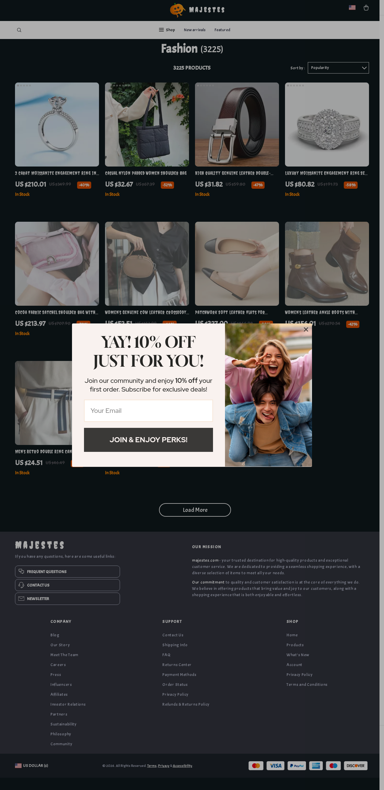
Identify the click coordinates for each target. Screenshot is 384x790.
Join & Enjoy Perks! (149, 439)
